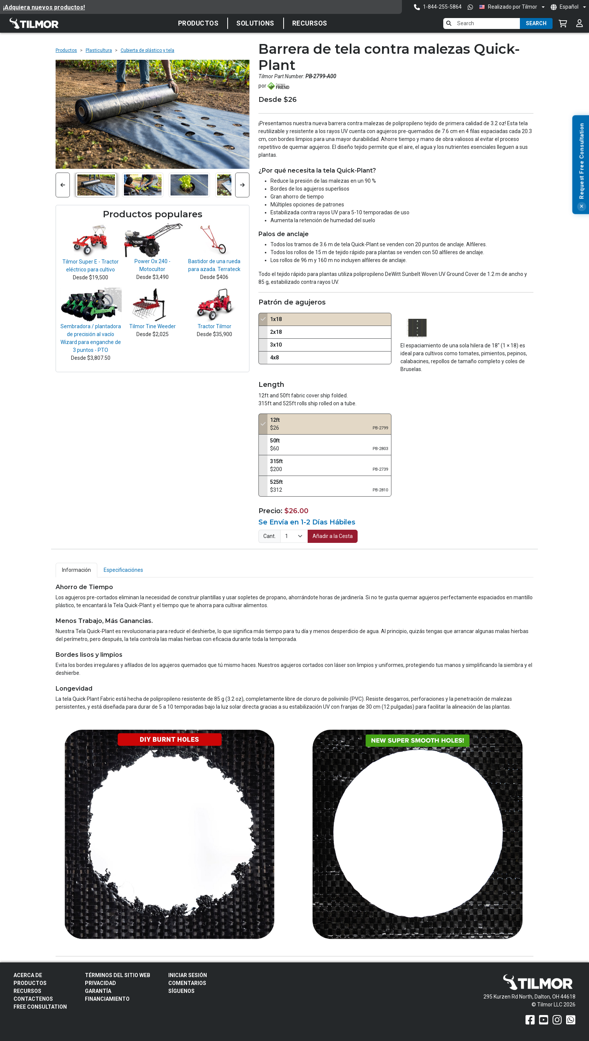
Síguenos (181, 991)
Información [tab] (76, 570)
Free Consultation (40, 1007)
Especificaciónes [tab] (123, 570)
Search (536, 23)
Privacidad (100, 983)
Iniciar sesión (187, 975)
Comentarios (187, 983)
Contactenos (33, 999)
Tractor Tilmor (214, 326)
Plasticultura (99, 50)
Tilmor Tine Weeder (152, 326)
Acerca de (28, 975)
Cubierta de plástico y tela (147, 50)
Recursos (309, 23)
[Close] (583, 206)
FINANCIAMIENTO (107, 999)
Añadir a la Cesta (333, 536)
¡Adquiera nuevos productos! (44, 7)
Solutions (255, 23)
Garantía (98, 991)
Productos (198, 23)
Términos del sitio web (117, 975)
